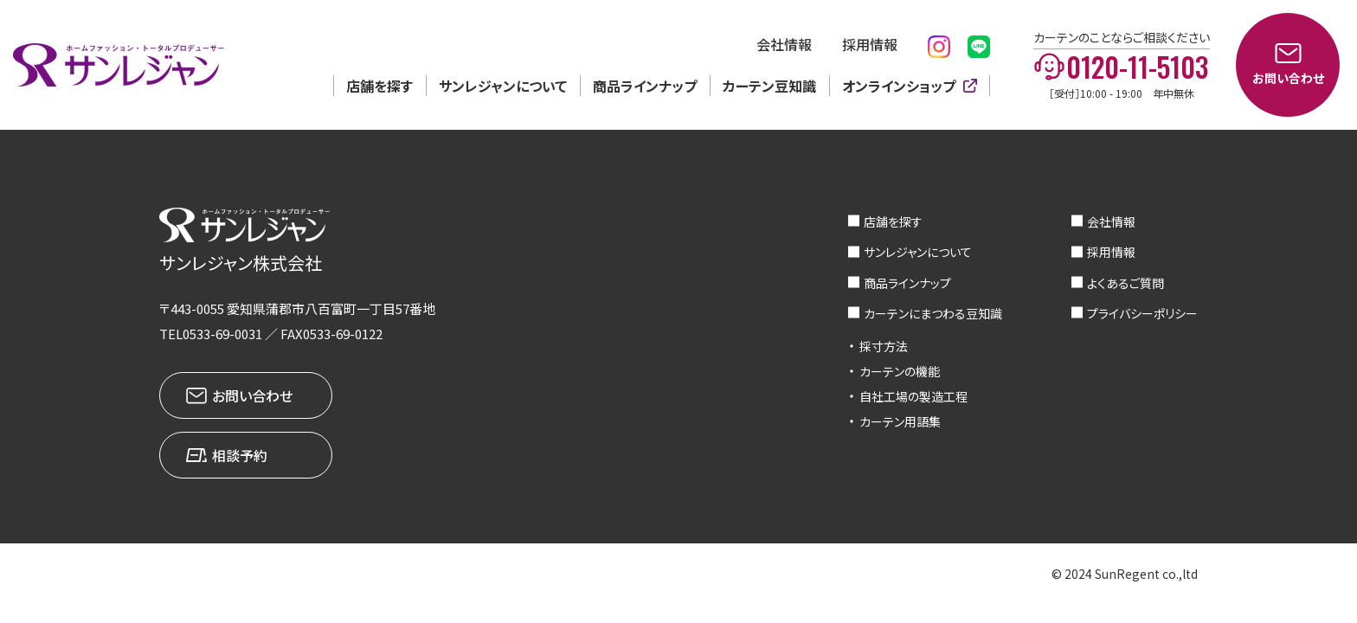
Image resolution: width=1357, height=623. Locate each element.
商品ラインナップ (645, 85)
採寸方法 (883, 346)
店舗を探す (379, 85)
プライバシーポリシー (1142, 313)
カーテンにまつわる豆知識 (933, 313)
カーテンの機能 (899, 371)
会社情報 (784, 44)
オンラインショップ (898, 85)
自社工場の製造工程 (913, 396)
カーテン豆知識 (769, 85)
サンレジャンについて (503, 85)
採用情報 (869, 44)
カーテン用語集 (900, 421)
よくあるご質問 (1125, 283)
